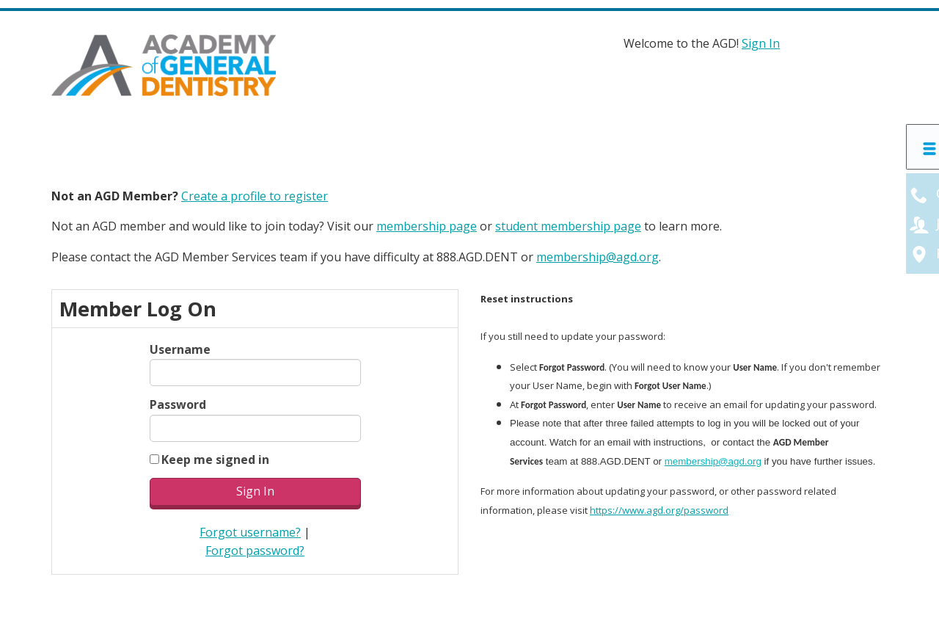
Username (180, 349)
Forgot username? (250, 532)
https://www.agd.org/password (659, 510)
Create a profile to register (254, 196)
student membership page (568, 226)
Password (178, 404)
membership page (426, 226)
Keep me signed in (215, 459)
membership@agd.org (597, 257)
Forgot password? (254, 550)
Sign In (761, 43)
